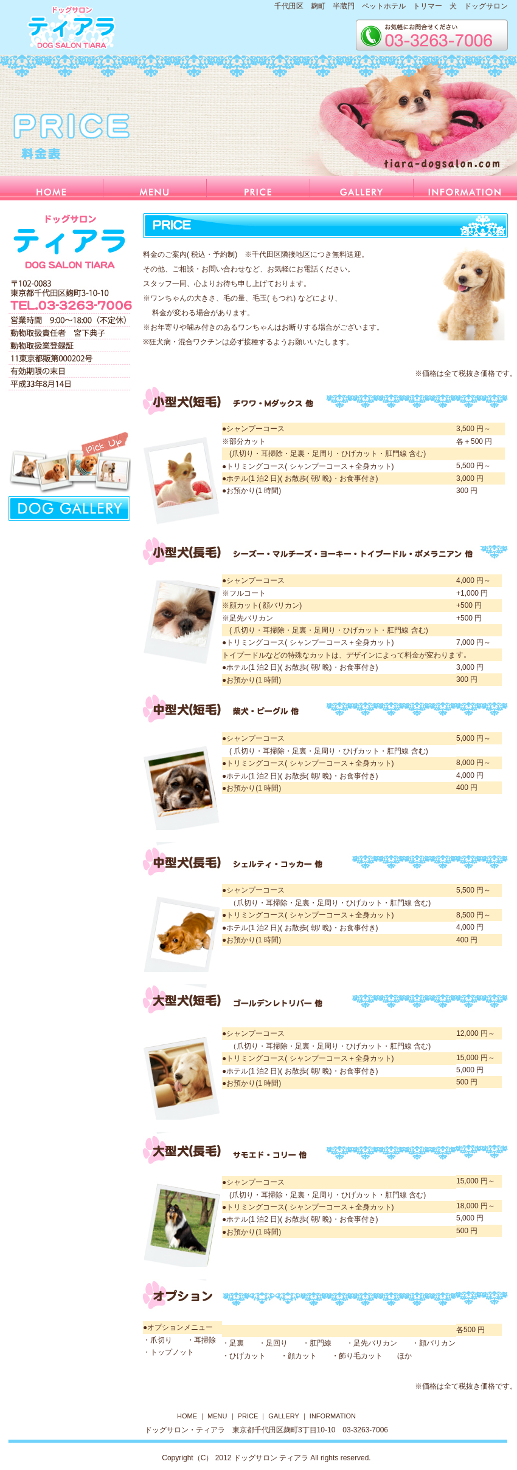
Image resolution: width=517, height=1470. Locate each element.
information (465, 188)
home (51, 188)
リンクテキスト (71, 475)
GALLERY (283, 1416)
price (258, 188)
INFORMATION (333, 1416)
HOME (188, 1416)
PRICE (248, 1416)
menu (155, 188)
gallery (362, 188)
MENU (217, 1416)
